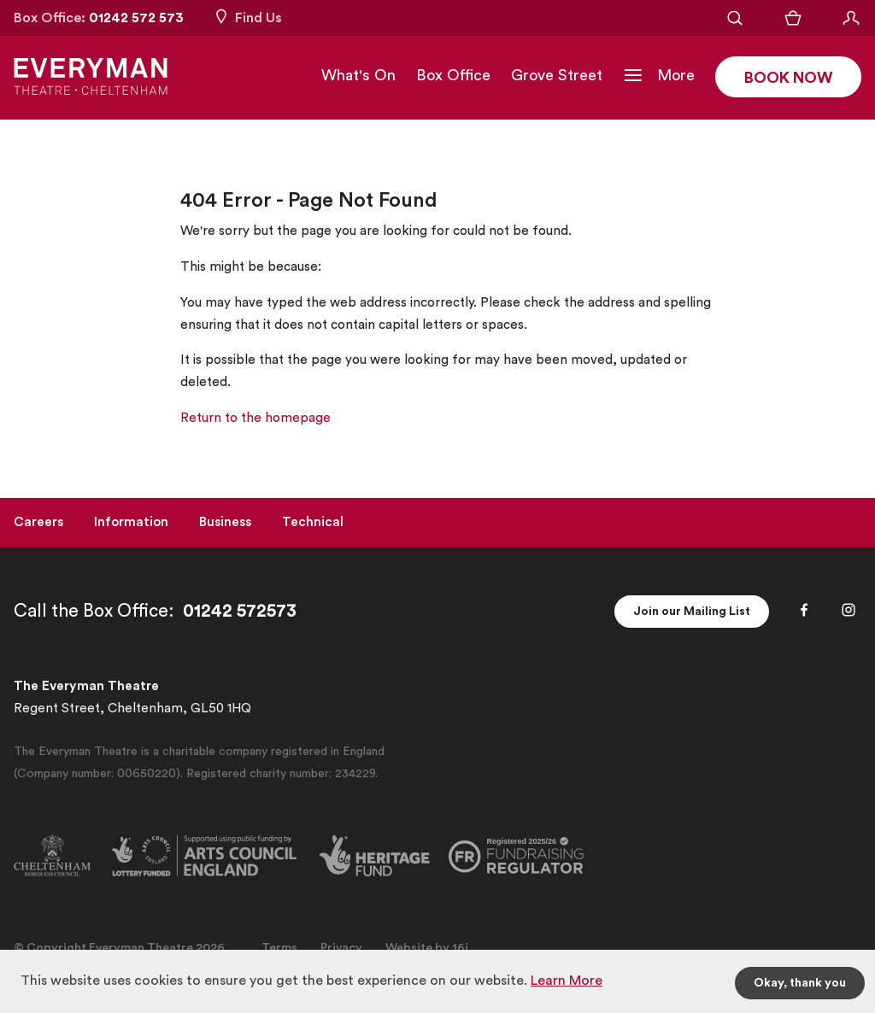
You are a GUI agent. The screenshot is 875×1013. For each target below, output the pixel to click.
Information (131, 522)
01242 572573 (240, 611)
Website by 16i (426, 948)
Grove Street (556, 75)
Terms (279, 948)
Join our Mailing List (691, 612)
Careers (38, 522)
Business (225, 522)
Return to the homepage (255, 418)
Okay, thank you (800, 983)
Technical (313, 522)
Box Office (453, 75)
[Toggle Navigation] (659, 75)
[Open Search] (735, 18)
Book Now (788, 77)
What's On (358, 75)
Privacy (341, 948)
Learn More (566, 980)
